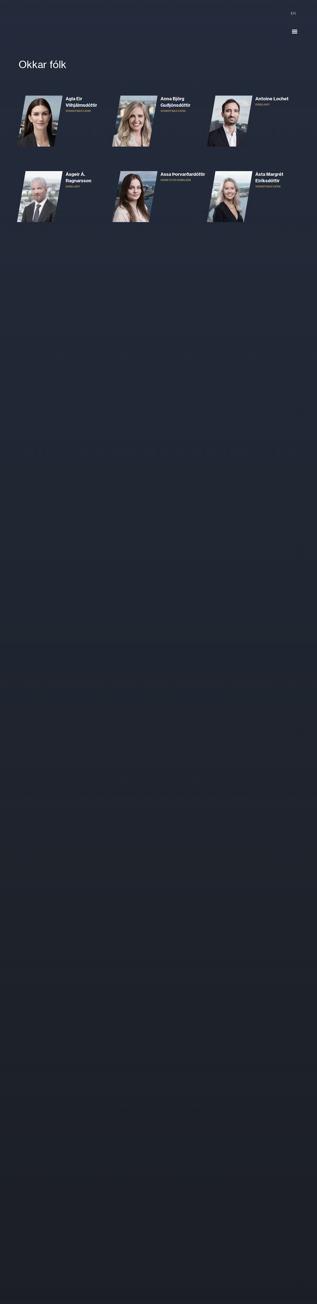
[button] (294, 32)
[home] (59, 27)
